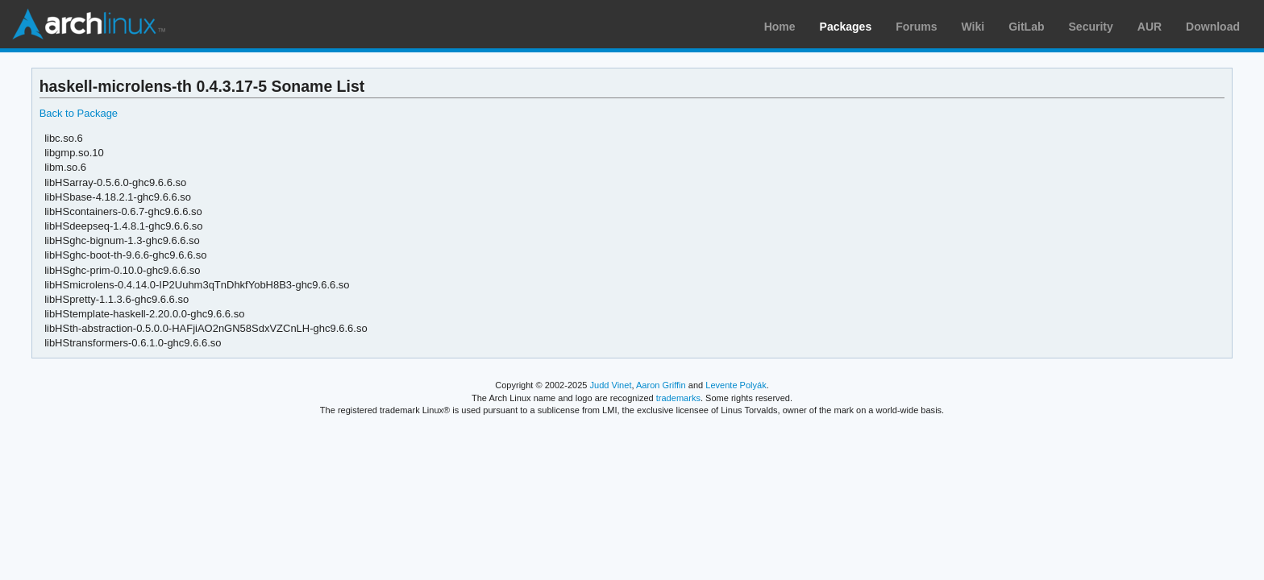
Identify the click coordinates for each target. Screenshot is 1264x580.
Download (1213, 26)
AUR (1149, 26)
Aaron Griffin (661, 385)
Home (780, 26)
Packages (846, 26)
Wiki (973, 26)
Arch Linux (88, 24)
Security (1091, 26)
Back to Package (79, 113)
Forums (916, 26)
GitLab (1026, 26)
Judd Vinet (611, 385)
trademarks (678, 398)
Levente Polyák (735, 385)
